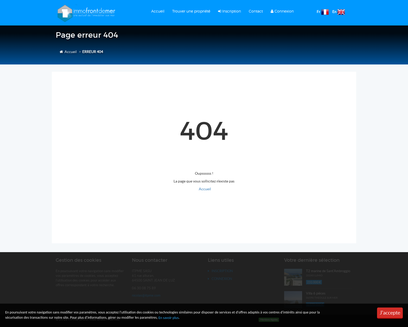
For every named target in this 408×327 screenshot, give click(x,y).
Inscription (229, 11)
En (334, 12)
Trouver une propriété (191, 11)
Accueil (157, 11)
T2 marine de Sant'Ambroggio (328, 271)
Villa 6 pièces (316, 293)
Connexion (282, 11)
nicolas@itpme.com (146, 295)
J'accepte (390, 313)
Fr (318, 12)
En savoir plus (168, 318)
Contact (256, 11)
